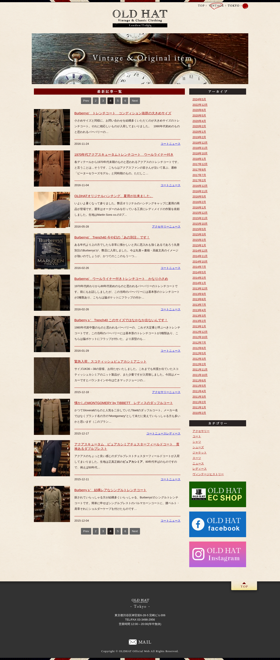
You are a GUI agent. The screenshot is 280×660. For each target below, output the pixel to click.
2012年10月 (200, 337)
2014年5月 (199, 272)
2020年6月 (199, 110)
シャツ (196, 441)
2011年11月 (200, 369)
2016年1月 (199, 207)
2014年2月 (199, 277)
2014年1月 (199, 283)
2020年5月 (199, 115)
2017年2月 (199, 180)
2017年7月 (199, 175)
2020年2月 (199, 126)
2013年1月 (199, 326)
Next (135, 100)
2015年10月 (200, 223)
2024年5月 (199, 99)
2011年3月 (199, 396)
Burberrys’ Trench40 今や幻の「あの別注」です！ (112, 237)
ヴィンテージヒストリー (208, 474)
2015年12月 (200, 212)
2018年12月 (200, 142)
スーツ (196, 458)
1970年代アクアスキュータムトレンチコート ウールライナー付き (123, 154)
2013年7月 (199, 304)
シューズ (198, 447)
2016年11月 (200, 191)
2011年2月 (199, 402)
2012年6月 (199, 348)
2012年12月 (200, 332)
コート (165, 143)
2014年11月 (200, 256)
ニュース (174, 143)
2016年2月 (199, 202)
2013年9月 (199, 294)
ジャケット (199, 452)
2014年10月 (200, 261)
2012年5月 (199, 353)
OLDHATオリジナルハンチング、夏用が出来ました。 (113, 196)
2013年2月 (199, 321)
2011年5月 (199, 385)
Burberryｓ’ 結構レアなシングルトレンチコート (110, 490)
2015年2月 (199, 240)
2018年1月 (199, 159)
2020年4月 (199, 121)
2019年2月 (199, 137)
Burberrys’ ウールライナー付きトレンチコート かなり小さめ (121, 279)
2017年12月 (200, 164)
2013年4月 (199, 310)
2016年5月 (199, 196)
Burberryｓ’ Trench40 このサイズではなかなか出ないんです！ (121, 320)
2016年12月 (200, 185)
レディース (173, 433)
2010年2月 (199, 413)
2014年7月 (199, 266)
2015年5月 (199, 229)
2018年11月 (200, 148)
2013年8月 (199, 299)
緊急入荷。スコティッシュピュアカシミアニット (110, 361)
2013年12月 (200, 288)
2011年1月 (199, 407)
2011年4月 (199, 391)
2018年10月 (200, 153)
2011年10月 (200, 375)
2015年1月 (199, 245)
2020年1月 (199, 131)
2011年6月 (199, 380)
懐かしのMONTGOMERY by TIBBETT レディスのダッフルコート (123, 403)
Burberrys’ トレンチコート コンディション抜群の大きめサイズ (122, 113)
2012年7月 (199, 342)
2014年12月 (200, 250)
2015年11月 (200, 218)
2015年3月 (199, 234)
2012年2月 (199, 364)
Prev (86, 100)
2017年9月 (199, 169)
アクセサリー (160, 226)
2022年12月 (200, 104)
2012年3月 (199, 358)
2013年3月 (199, 315)
